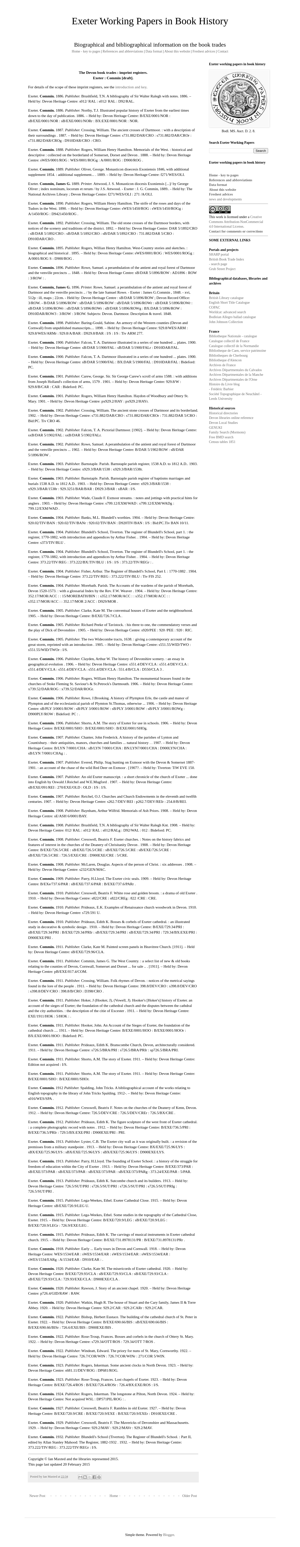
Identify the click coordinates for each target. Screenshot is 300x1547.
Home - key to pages (86, 51)
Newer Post (37, 1496)
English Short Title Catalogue (229, 302)
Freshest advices (203, 51)
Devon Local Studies (223, 423)
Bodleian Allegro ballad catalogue (232, 317)
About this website (177, 51)
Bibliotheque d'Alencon (225, 360)
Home (114, 1496)
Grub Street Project (222, 269)
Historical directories (223, 413)
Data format (153, 51)
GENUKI (215, 427)
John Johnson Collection (226, 322)
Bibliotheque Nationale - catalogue (233, 336)
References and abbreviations (123, 51)
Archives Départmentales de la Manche (236, 375)
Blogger (168, 1535)
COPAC (214, 307)
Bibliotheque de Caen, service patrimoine (237, 350)
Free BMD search (221, 437)
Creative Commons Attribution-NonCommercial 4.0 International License (236, 221)
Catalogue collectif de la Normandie (234, 346)
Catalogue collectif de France (229, 341)
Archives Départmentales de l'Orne (233, 379)
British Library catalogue (226, 298)
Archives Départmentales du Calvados (235, 370)
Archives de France (222, 365)
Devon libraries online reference (231, 418)
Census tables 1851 (222, 442)
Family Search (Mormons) (227, 432)
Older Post (189, 1496)
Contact (222, 51)
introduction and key (130, 87)
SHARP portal (219, 254)
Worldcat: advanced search (227, 312)
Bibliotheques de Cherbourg (228, 355)
